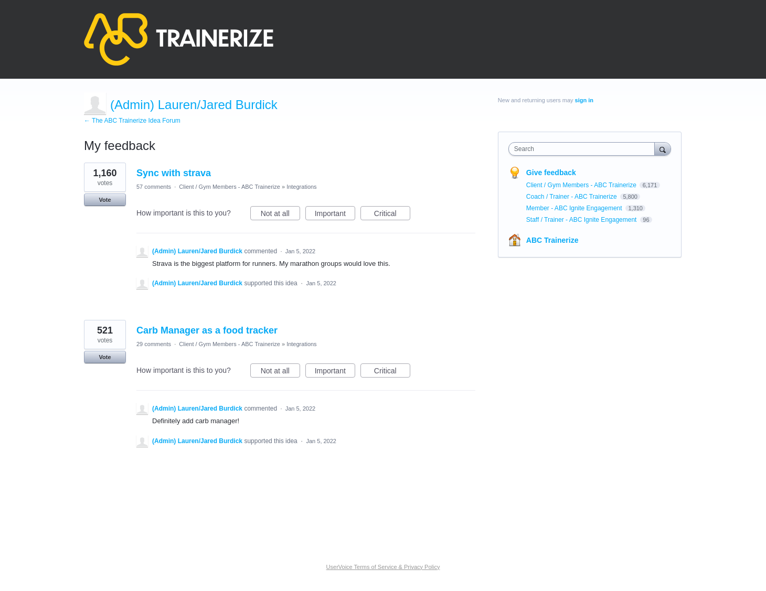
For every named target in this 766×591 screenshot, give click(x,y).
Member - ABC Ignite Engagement (575, 208)
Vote (105, 200)
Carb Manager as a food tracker (207, 330)
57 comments (153, 187)
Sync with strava (173, 173)
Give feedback (551, 172)
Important (335, 215)
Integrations (301, 187)
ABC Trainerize (552, 240)
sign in (584, 100)
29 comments (153, 344)
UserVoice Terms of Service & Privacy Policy (383, 567)
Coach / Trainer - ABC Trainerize (572, 196)
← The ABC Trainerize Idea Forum (132, 120)
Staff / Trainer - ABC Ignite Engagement (582, 219)
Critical (392, 215)
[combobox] (584, 149)
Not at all (280, 215)
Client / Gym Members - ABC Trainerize (229, 187)
